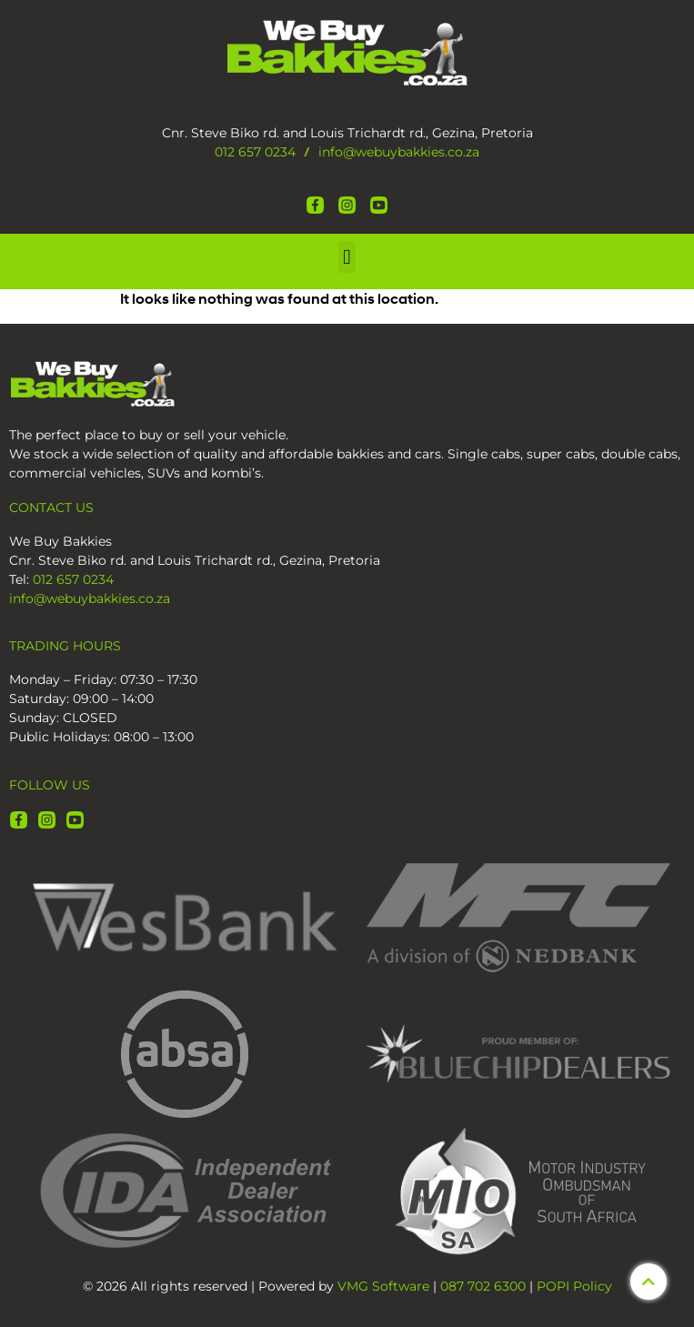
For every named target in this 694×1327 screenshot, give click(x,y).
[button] (347, 257)
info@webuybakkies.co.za (398, 152)
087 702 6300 (483, 1286)
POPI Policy (574, 1286)
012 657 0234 (255, 152)
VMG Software (383, 1286)
